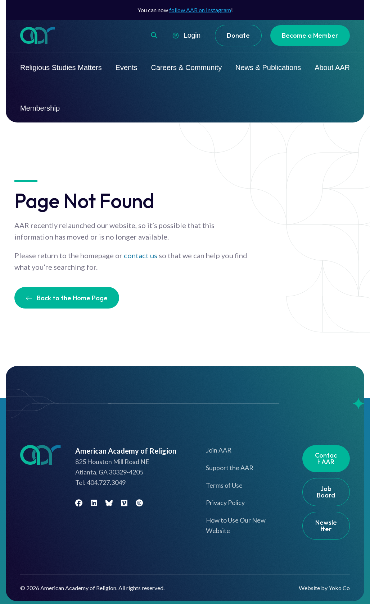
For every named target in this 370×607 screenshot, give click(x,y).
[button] (154, 35)
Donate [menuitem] (238, 35)
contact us (140, 255)
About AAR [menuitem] (332, 67)
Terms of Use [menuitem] (224, 485)
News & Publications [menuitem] (268, 67)
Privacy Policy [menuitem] (225, 502)
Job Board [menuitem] (326, 492)
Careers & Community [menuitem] (186, 67)
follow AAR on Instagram (200, 9)
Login (192, 35)
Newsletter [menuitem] (326, 525)
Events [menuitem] (126, 67)
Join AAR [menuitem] (218, 450)
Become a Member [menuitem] (310, 35)
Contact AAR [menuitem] (326, 458)
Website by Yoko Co (324, 587)
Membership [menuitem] (40, 108)
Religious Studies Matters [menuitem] (61, 67)
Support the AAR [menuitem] (229, 468)
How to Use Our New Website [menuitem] (236, 525)
